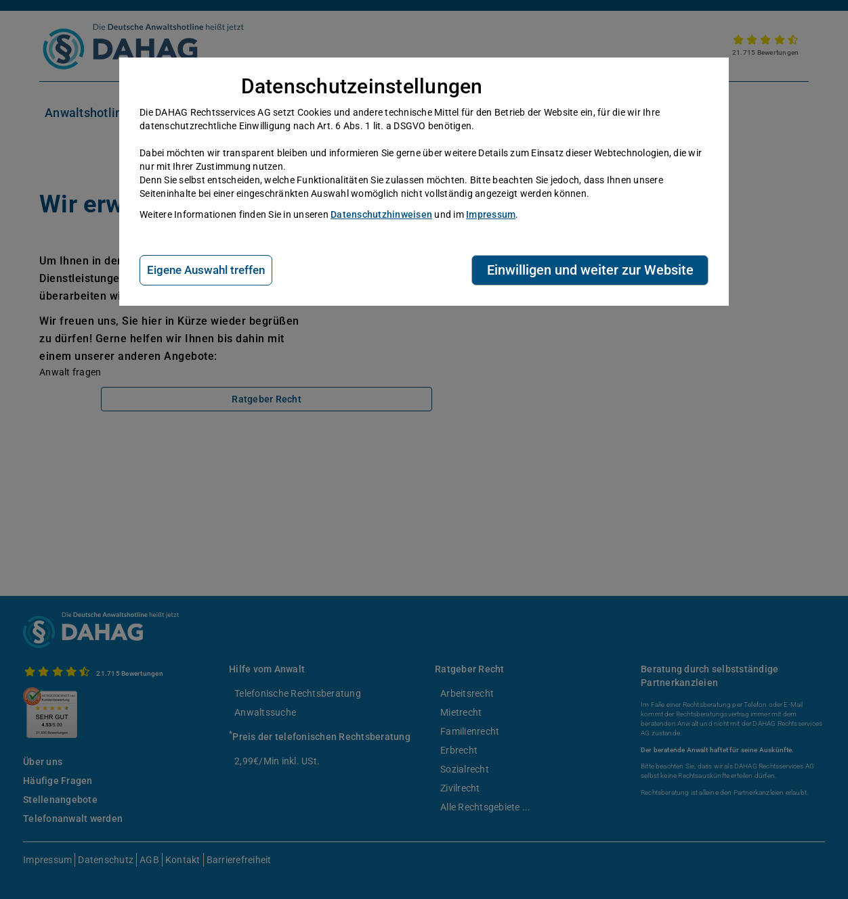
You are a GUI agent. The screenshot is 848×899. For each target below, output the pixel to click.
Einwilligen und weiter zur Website (590, 270)
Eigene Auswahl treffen (206, 270)
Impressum (490, 214)
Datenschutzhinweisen (381, 214)
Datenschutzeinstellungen (362, 86)
